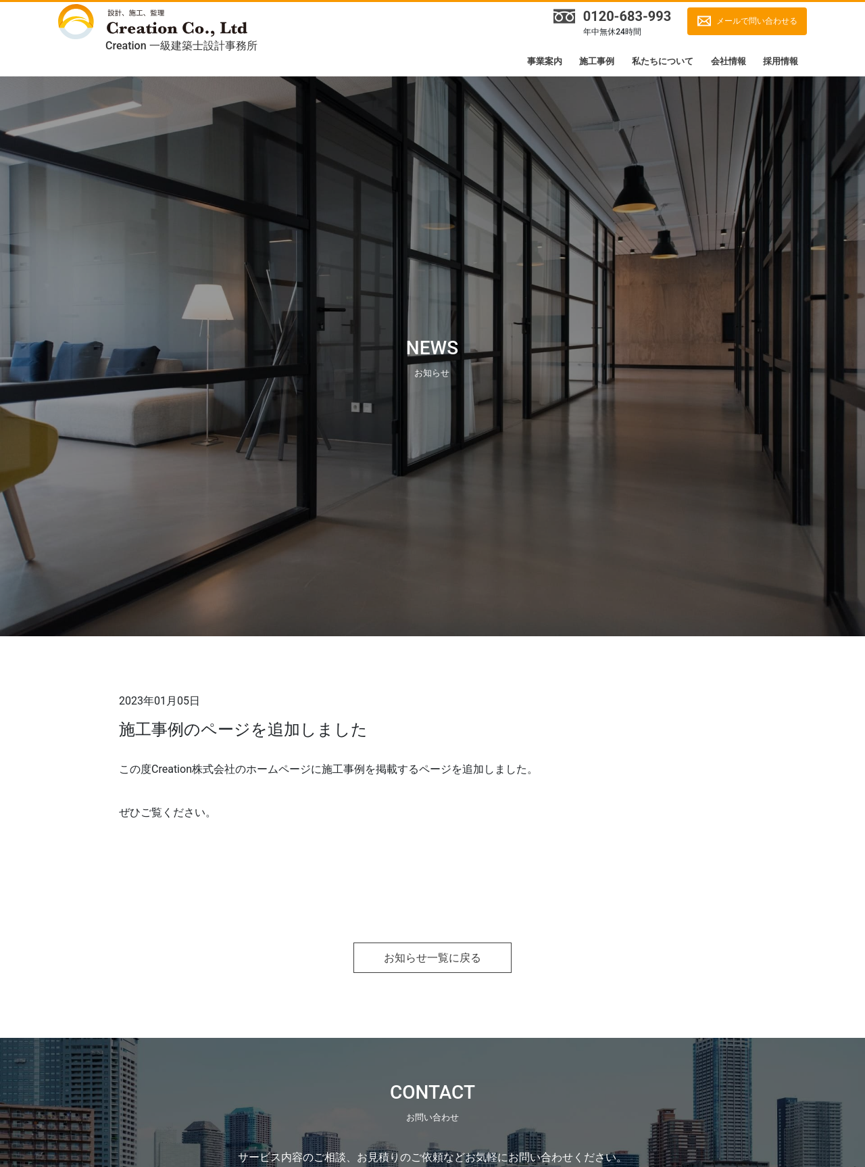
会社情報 (728, 61)
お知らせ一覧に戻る (432, 957)
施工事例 (596, 61)
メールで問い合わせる (756, 21)
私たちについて (662, 61)
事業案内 (544, 61)
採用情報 (780, 61)
